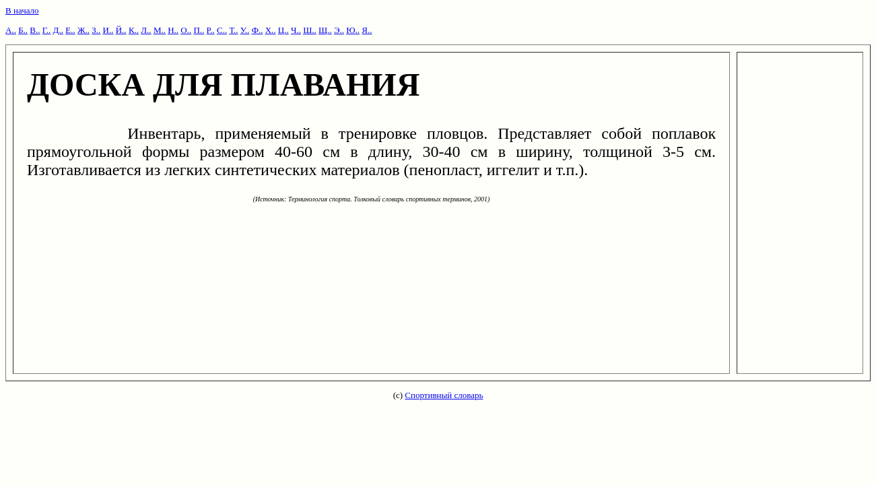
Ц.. (283, 30)
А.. (10, 30)
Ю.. (353, 30)
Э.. (339, 30)
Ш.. (309, 30)
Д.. (58, 30)
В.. (35, 30)
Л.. (146, 30)
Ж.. (83, 30)
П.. (198, 30)
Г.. (46, 30)
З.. (96, 30)
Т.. (233, 30)
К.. (134, 30)
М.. (160, 30)
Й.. (121, 30)
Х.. (270, 30)
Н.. (173, 30)
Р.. (211, 30)
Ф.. (257, 30)
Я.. (367, 30)
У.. (245, 30)
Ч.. (296, 30)
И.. (108, 30)
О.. (185, 30)
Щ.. (325, 30)
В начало (22, 10)
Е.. (70, 30)
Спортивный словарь (444, 395)
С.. (222, 30)
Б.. (23, 30)
